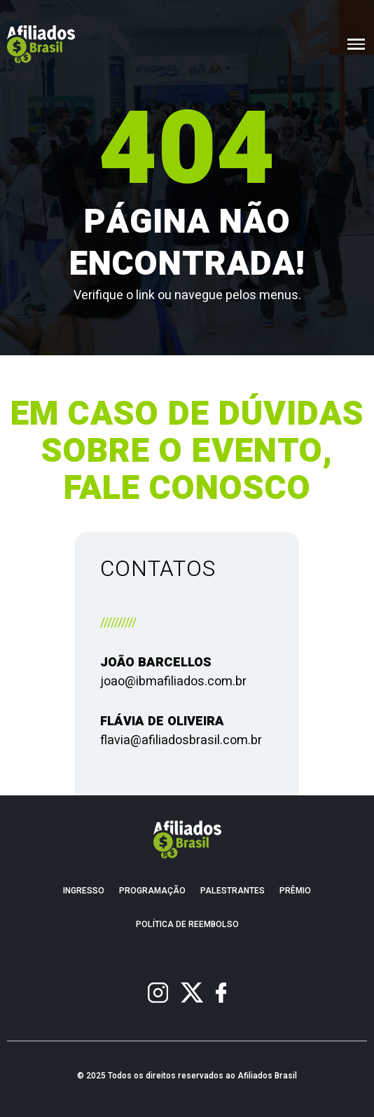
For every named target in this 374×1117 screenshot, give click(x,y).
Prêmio (295, 891)
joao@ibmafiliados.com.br (173, 681)
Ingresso (83, 891)
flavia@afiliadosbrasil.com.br (181, 740)
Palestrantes (232, 891)
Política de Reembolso (187, 925)
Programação (152, 891)
